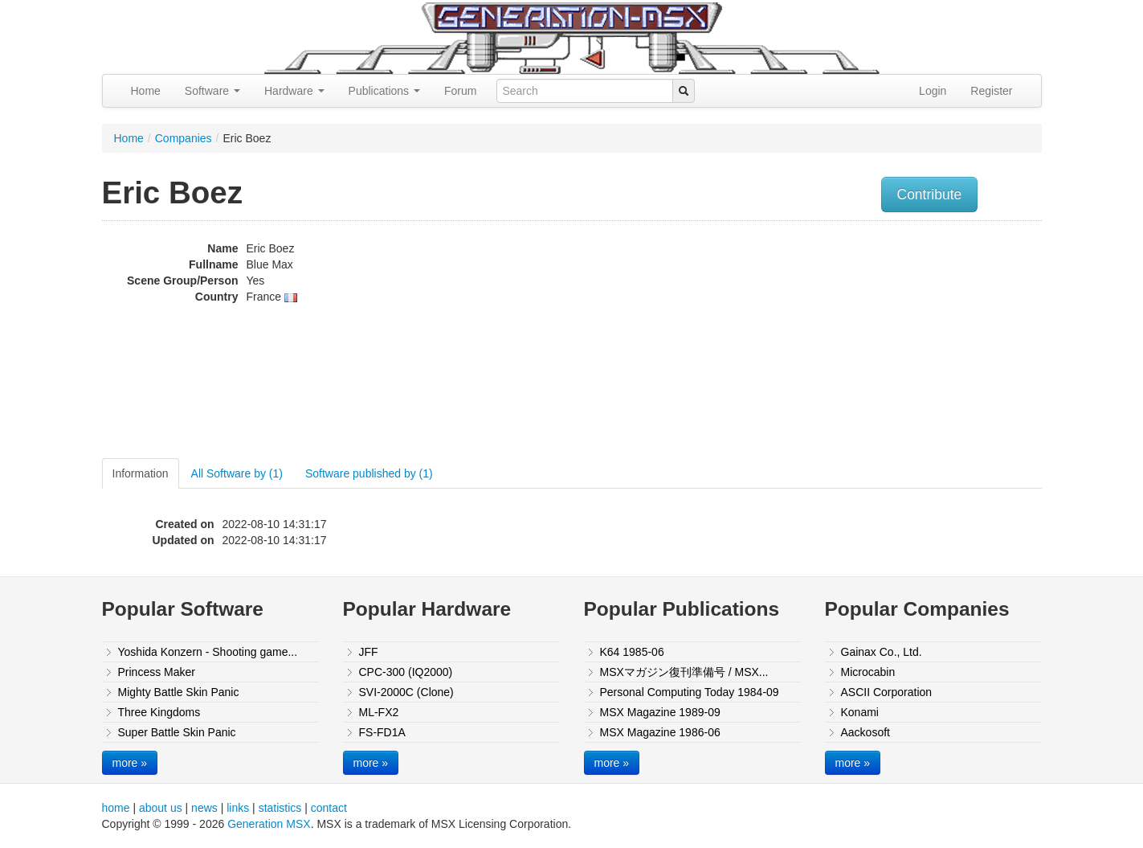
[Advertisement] (879, 341)
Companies (183, 138)
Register (991, 90)
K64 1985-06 (632, 651)
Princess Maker (156, 672)
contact (329, 807)
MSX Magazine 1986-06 (660, 732)
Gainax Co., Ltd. (881, 651)
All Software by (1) (237, 473)
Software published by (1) (369, 473)
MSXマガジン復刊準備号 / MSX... (684, 672)
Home (146, 90)
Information (140, 473)
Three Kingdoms (159, 712)
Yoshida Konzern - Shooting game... (208, 651)
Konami (860, 712)
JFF (368, 651)
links (238, 807)
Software (212, 90)
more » (130, 762)
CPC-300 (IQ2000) (406, 672)
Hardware (294, 90)
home (116, 807)
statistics (280, 807)
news (204, 807)
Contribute (929, 194)
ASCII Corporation (887, 692)
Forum (460, 90)
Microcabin (868, 672)
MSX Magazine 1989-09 (660, 712)
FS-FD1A (382, 732)
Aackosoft (865, 732)
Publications (384, 90)
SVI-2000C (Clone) (406, 692)
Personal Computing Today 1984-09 (689, 692)
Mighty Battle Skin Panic (178, 692)
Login (932, 90)
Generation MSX (269, 823)
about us (160, 807)
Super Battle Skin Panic (177, 732)
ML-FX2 (379, 712)
